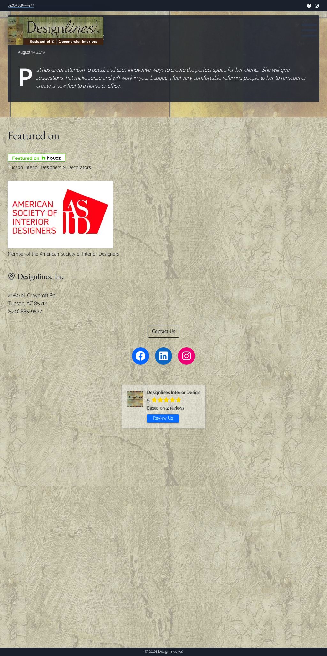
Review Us (163, 418)
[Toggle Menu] (309, 29)
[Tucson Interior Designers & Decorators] (163, 158)
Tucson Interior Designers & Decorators (49, 167)
